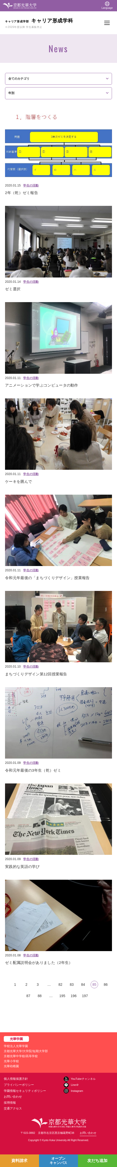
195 (62, 996)
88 (40, 996)
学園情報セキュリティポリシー (25, 1091)
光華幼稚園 (11, 1066)
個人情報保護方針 (16, 1079)
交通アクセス (13, 1108)
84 (83, 985)
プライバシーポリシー (19, 1085)
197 (85, 996)
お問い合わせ (13, 1096)
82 (60, 985)
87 (28, 996)
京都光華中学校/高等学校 (21, 1056)
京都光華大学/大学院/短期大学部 (26, 1051)
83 (72, 985)
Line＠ (75, 1084)
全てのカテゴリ (18, 78)
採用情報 (10, 1102)
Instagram (77, 1090)
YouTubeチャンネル (83, 1078)
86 (106, 985)
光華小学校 (11, 1061)
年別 (11, 93)
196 (73, 996)
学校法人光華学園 (16, 1046)
